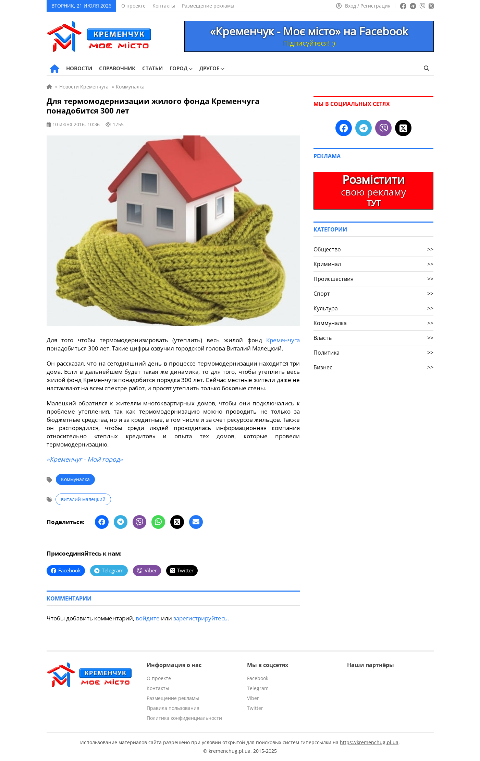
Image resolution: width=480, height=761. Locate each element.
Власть (373, 338)
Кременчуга (283, 340)
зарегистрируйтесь (200, 618)
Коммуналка (75, 479)
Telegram (258, 688)
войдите (148, 618)
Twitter (255, 708)
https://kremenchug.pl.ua (369, 742)
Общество (373, 249)
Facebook (257, 678)
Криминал (373, 264)
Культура (373, 308)
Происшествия (373, 279)
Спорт (373, 293)
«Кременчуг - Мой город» (85, 459)
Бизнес (373, 367)
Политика (373, 352)
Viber (253, 698)
